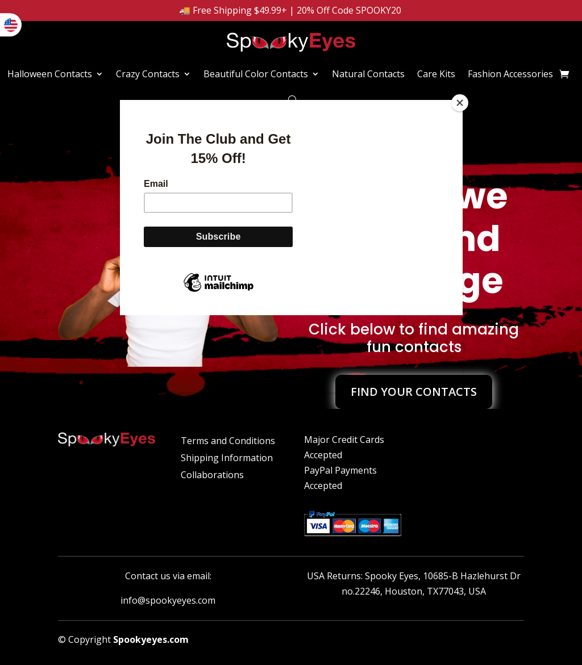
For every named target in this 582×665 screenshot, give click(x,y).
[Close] (459, 102)
